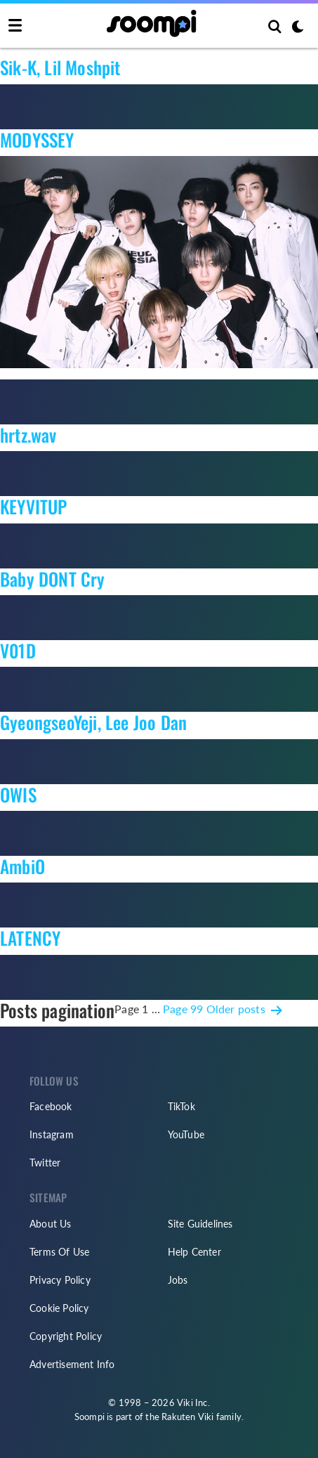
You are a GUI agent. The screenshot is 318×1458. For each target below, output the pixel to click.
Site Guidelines (200, 1224)
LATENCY (30, 938)
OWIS (18, 794)
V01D (18, 650)
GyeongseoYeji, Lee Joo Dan (93, 722)
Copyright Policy (65, 1336)
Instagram (51, 1134)
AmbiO (22, 866)
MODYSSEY (37, 139)
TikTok (181, 1106)
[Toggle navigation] (15, 26)
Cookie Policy (59, 1308)
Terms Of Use (59, 1252)
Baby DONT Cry (52, 579)
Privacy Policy (60, 1280)
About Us (50, 1224)
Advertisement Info (72, 1364)
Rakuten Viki (187, 1416)
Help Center (194, 1252)
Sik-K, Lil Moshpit (60, 67)
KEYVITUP (33, 506)
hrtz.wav (28, 435)
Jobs (178, 1280)
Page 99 (183, 1008)
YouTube (186, 1134)
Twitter (44, 1163)
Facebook (50, 1106)
